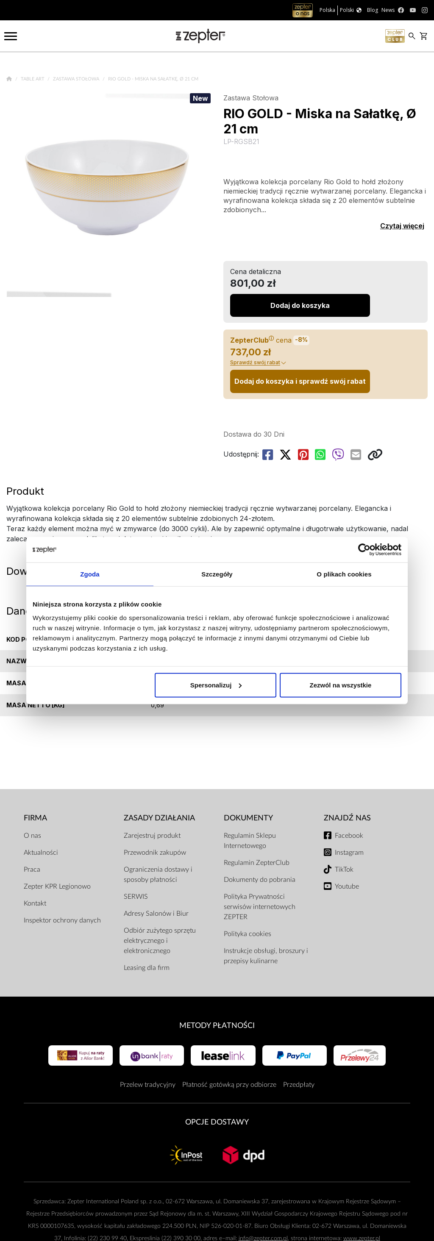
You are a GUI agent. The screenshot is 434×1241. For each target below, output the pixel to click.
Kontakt (35, 903)
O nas (32, 835)
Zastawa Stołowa (76, 79)
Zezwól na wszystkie (341, 684)
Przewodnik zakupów (155, 852)
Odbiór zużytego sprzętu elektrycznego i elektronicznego (160, 940)
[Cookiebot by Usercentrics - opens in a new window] (364, 549)
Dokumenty (248, 818)
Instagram (349, 852)
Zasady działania (159, 818)
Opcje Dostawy (217, 1122)
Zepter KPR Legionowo (57, 886)
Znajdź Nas (347, 818)
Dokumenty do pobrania (259, 879)
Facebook (349, 835)
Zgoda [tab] (90, 574)
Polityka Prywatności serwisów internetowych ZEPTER (259, 906)
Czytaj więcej (402, 226)
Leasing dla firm (147, 967)
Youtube (347, 886)
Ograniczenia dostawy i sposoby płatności (158, 874)
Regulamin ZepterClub (256, 862)
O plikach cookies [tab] (344, 574)
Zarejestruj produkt (152, 835)
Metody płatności (217, 1025)
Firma (35, 818)
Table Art (33, 79)
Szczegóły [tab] (216, 574)
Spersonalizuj (216, 684)
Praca (32, 869)
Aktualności (41, 852)
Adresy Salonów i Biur (156, 913)
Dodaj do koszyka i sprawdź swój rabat (300, 381)
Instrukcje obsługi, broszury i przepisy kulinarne (266, 955)
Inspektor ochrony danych (62, 920)
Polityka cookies (247, 934)
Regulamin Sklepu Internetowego (250, 840)
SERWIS (136, 896)
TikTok (344, 869)
